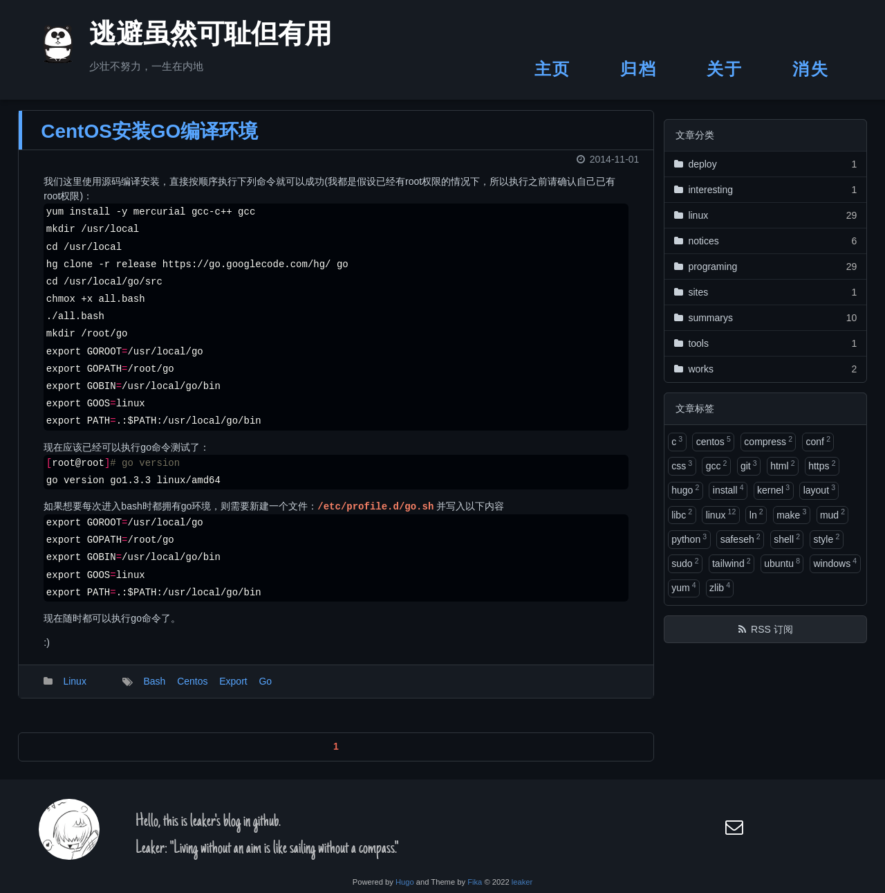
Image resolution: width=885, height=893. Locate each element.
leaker (522, 882)
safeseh (740, 538)
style (826, 538)
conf (818, 441)
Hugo (404, 882)
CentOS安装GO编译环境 (149, 139)
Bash (154, 690)
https (821, 465)
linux (721, 513)
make (791, 513)
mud (832, 513)
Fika (474, 882)
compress (768, 441)
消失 (810, 69)
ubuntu (782, 563)
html (782, 465)
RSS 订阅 (772, 629)
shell (787, 538)
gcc (716, 465)
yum (683, 587)
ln (756, 513)
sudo (684, 563)
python (689, 538)
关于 (725, 69)
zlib (719, 587)
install (728, 489)
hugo (685, 489)
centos (713, 441)
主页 (552, 69)
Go (265, 690)
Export (233, 690)
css (681, 465)
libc (681, 513)
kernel (773, 489)
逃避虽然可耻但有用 (193, 37)
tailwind (731, 563)
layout (819, 489)
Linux (74, 690)
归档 (638, 69)
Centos (192, 690)
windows (835, 563)
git (748, 465)
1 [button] (336, 755)
